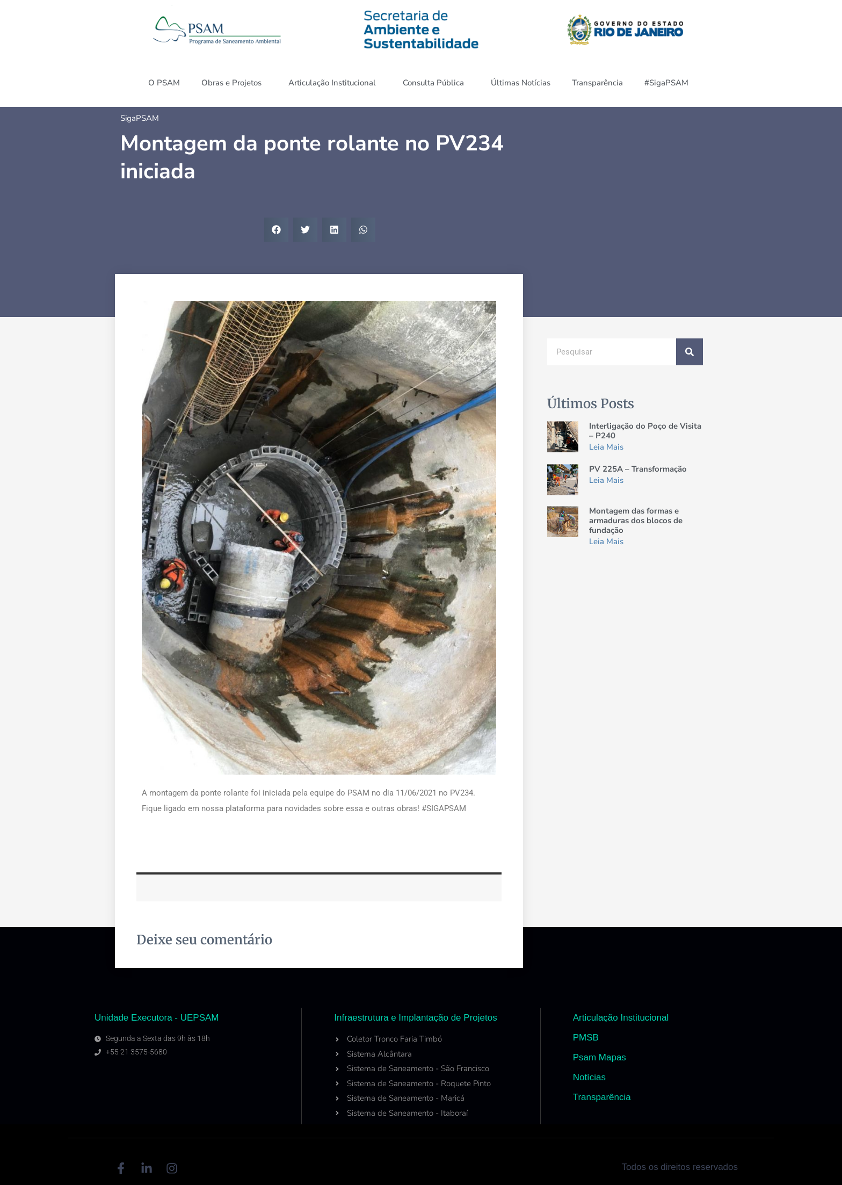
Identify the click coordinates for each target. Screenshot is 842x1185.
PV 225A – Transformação (638, 469)
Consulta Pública (436, 82)
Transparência (597, 82)
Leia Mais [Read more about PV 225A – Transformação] (606, 480)
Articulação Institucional (334, 82)
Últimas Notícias (520, 82)
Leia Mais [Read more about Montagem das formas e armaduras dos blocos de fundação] (606, 541)
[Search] (689, 351)
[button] (276, 230)
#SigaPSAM (669, 82)
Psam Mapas (599, 1057)
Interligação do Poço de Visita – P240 (645, 431)
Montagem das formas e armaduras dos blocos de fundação (636, 520)
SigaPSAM (139, 118)
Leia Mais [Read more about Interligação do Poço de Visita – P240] (606, 447)
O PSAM (164, 82)
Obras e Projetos (234, 82)
